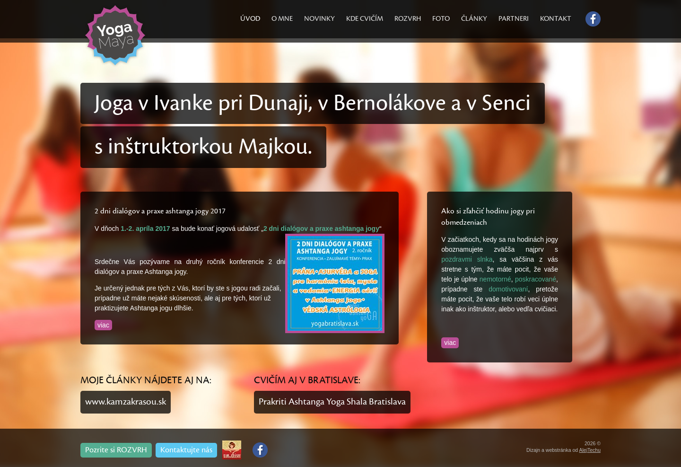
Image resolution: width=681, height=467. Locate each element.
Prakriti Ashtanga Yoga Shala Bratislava (332, 402)
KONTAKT (555, 18)
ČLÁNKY (474, 18)
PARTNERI (513, 18)
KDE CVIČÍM (364, 18)
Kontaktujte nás (186, 450)
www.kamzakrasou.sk (125, 402)
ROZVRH (407, 18)
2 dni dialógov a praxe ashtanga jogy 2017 (160, 211)
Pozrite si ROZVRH (116, 450)
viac (103, 325)
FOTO (441, 18)
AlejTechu (590, 450)
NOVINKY (319, 18)
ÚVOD (250, 18)
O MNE (282, 18)
